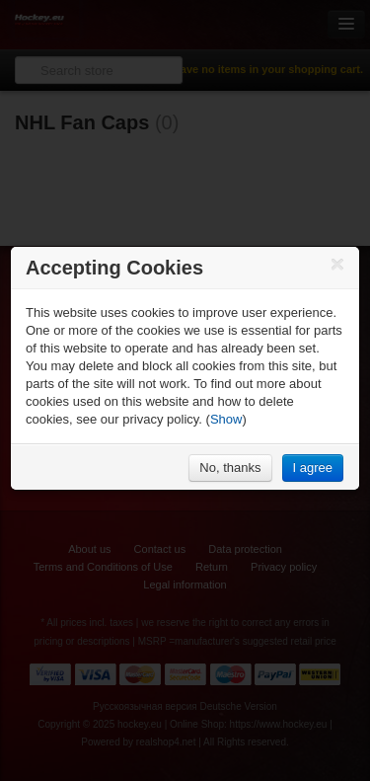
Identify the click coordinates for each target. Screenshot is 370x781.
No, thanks (229, 467)
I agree (313, 467)
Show (226, 419)
